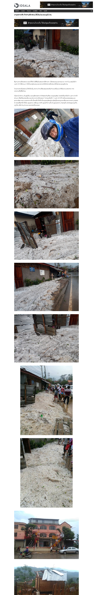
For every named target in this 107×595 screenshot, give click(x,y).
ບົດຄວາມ (29, 10)
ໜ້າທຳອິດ (17, 10)
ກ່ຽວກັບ (45, 10)
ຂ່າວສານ (23, 10)
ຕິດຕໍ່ (41, 10)
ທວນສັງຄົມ (35, 10)
